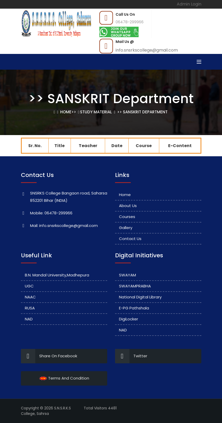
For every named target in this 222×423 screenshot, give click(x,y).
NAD (29, 319)
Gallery (125, 227)
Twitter (131, 356)
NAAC (30, 297)
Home (65, 112)
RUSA (30, 308)
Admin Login (189, 4)
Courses (127, 216)
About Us (128, 205)
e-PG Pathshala (134, 308)
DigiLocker (128, 319)
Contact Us (130, 238)
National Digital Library (140, 297)
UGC (29, 286)
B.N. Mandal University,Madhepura (57, 275)
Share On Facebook (49, 356)
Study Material (96, 112)
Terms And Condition (64, 378)
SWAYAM (127, 275)
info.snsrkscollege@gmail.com (147, 50)
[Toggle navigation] (199, 62)
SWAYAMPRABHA (135, 286)
